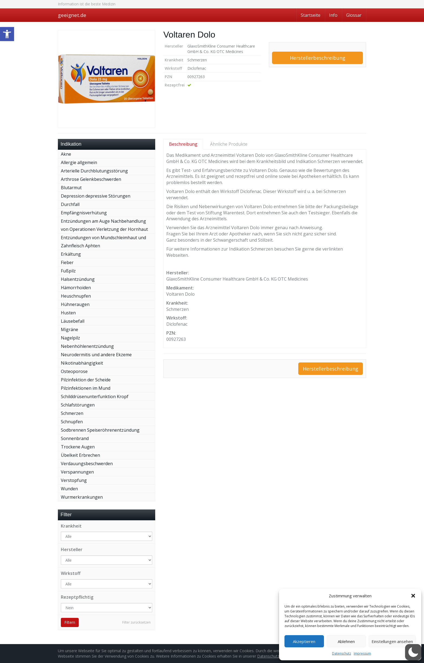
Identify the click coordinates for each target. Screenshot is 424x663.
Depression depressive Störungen (95, 196)
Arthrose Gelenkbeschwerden (91, 179)
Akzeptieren (304, 641)
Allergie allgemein (79, 162)
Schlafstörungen (78, 405)
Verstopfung (74, 480)
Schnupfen (72, 422)
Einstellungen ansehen (392, 641)
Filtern (69, 622)
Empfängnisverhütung (84, 213)
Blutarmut (71, 188)
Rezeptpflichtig (77, 597)
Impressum (362, 653)
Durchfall (70, 204)
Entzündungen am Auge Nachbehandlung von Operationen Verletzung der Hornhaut (104, 225)
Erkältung (71, 254)
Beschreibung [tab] (183, 144)
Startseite (310, 15)
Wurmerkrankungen (82, 497)
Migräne (69, 329)
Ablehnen (346, 641)
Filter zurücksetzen (136, 622)
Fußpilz (68, 271)
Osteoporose (74, 371)
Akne (66, 154)
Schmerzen (72, 413)
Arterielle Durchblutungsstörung (94, 171)
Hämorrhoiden (76, 288)
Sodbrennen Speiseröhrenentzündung (100, 430)
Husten (68, 313)
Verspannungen (77, 472)
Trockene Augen (78, 447)
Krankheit (71, 526)
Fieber (67, 262)
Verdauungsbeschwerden (87, 464)
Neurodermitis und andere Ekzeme (96, 355)
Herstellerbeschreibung (317, 58)
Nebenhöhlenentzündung (87, 346)
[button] (7, 34)
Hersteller (71, 549)
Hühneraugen (75, 304)
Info (333, 15)
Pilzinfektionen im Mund (85, 388)
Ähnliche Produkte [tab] (228, 144)
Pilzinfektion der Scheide (86, 380)
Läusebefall (72, 321)
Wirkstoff (71, 573)
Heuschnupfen (76, 296)
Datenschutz (341, 653)
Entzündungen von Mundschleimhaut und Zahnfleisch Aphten (103, 242)
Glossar (354, 15)
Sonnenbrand (75, 438)
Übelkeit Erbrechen (80, 455)
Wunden (69, 489)
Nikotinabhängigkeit (82, 363)
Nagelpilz (70, 338)
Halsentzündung (78, 279)
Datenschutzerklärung (276, 656)
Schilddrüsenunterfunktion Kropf (94, 396)
